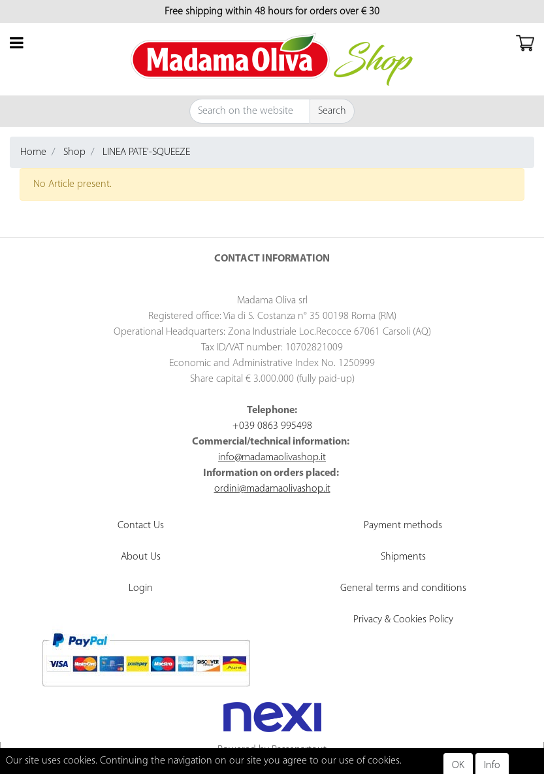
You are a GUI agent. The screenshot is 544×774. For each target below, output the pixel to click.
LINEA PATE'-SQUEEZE (146, 152)
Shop (74, 152)
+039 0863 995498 (272, 426)
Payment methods (403, 525)
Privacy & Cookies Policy (403, 619)
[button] (332, 111)
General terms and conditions (403, 588)
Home (33, 152)
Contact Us (141, 525)
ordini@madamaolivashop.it (272, 489)
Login (141, 588)
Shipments (403, 557)
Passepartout (299, 750)
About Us (141, 557)
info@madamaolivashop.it (272, 457)
